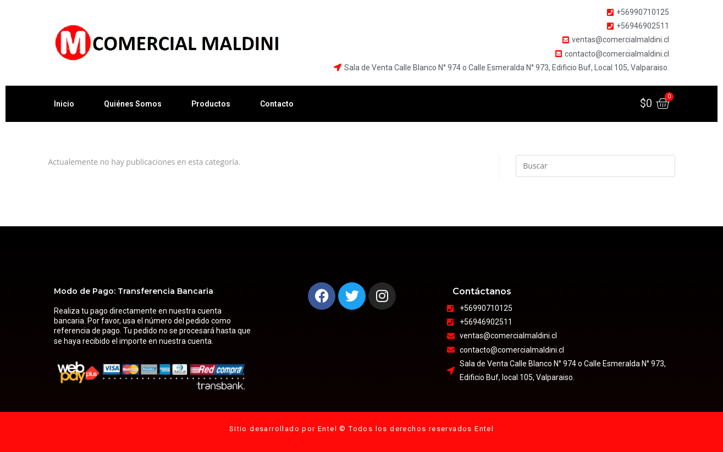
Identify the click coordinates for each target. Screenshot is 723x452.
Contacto (277, 103)
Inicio (64, 103)
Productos (210, 103)
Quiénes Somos (133, 103)
